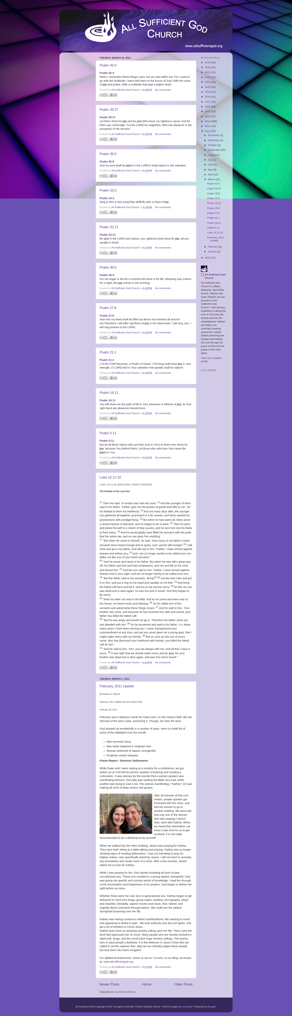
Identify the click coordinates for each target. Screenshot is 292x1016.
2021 (208, 82)
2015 (208, 111)
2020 (208, 87)
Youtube (158, 957)
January (213, 251)
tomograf (187, 1006)
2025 (208, 62)
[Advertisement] (77, 111)
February (213, 246)
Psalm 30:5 (108, 267)
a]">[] (156, 577)
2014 (208, 116)
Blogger (211, 1006)
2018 (208, 96)
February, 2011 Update (117, 686)
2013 (208, 121)
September (214, 150)
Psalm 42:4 (108, 65)
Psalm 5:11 (108, 433)
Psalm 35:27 (109, 109)
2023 (208, 72)
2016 (208, 106)
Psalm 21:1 (108, 352)
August (212, 155)
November (214, 140)
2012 (208, 126)
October (213, 145)
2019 (208, 91)
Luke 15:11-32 (110, 477)
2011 (208, 131)
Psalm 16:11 (109, 393)
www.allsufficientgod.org (118, 961)
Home (146, 984)
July (210, 159)
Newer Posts (109, 984)
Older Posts (183, 984)
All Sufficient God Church (215, 276)
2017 (208, 101)
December (214, 135)
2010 (208, 257)
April (211, 174)
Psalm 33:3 (108, 190)
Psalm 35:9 (108, 154)
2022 (208, 77)
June (211, 164)
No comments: (163, 89)
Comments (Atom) (125, 992)
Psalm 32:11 (109, 227)
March (211, 179)
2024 (208, 67)
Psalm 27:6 (108, 308)
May (210, 169)
